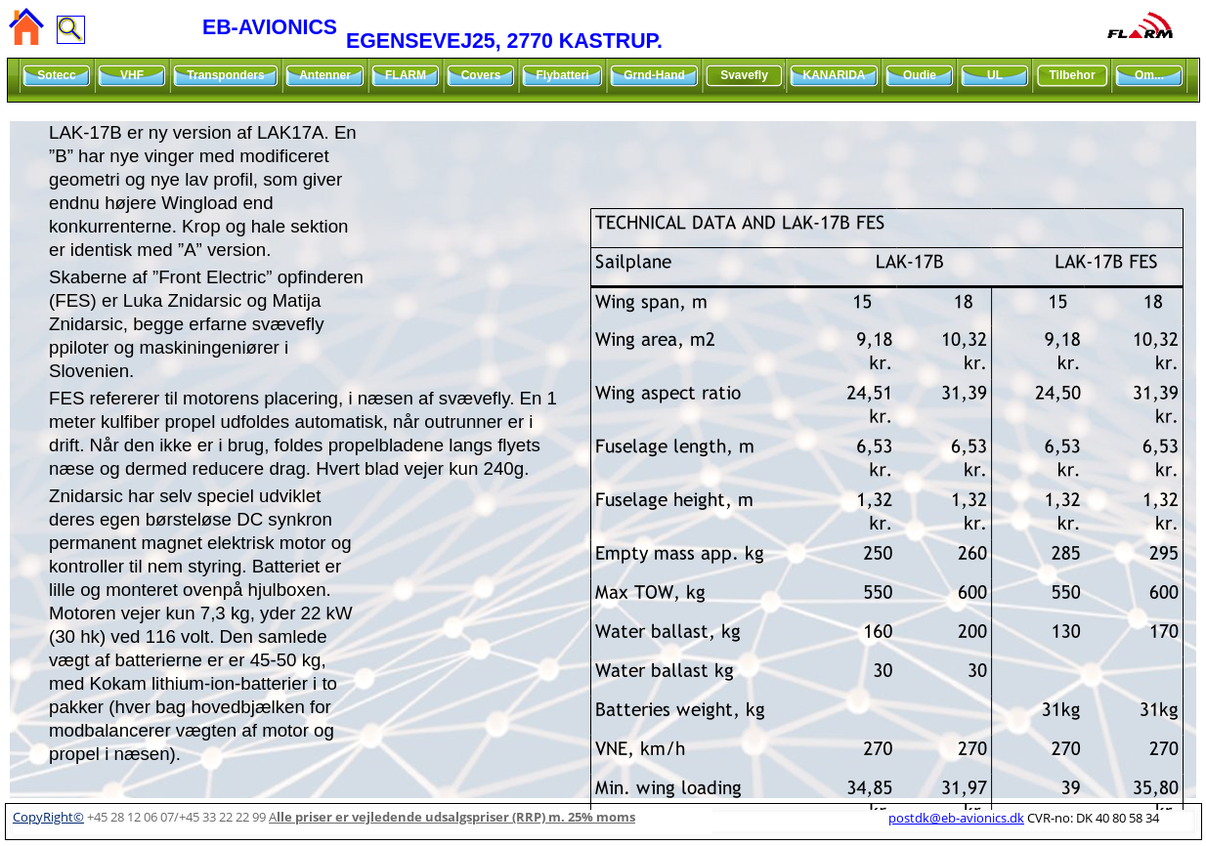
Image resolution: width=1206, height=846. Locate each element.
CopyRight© (48, 816)
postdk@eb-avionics (956, 817)
